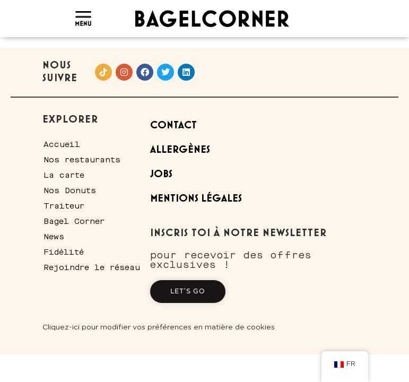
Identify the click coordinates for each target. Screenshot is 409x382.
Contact (173, 125)
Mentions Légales (196, 198)
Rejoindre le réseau (91, 267)
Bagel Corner (74, 221)
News (53, 236)
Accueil (61, 144)
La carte (63, 175)
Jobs (161, 174)
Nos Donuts (69, 190)
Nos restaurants (81, 159)
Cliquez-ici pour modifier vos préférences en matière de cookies (158, 327)
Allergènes (180, 149)
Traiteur (63, 206)
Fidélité (63, 252)
